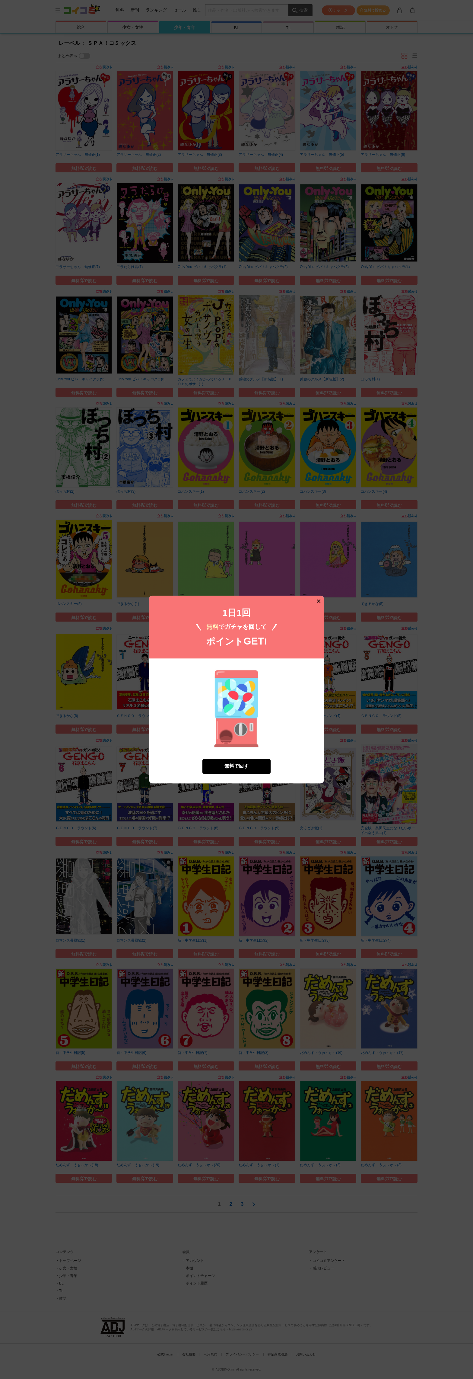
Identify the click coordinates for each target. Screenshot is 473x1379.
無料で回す (236, 766)
